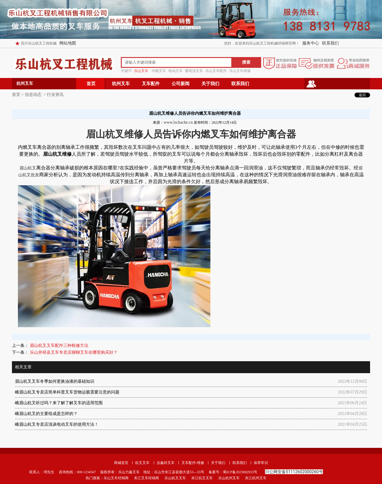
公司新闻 (181, 83)
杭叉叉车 (142, 463)
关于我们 (210, 83)
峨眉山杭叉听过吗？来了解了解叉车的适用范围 (59, 403)
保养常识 (261, 463)
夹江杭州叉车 (256, 478)
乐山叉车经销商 (116, 478)
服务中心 (310, 43)
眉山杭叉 (27, 168)
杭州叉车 (121, 83)
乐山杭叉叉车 (175, 478)
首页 (91, 83)
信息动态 (33, 94)
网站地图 (67, 43)
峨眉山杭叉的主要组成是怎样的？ (46, 413)
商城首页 (121, 463)
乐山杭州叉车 (229, 478)
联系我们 (330, 43)
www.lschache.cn (178, 122)
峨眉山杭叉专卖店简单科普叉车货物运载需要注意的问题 (67, 392)
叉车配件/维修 (192, 463)
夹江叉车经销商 (146, 478)
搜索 (246, 62)
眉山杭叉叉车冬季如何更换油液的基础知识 (54, 381)
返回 (362, 95)
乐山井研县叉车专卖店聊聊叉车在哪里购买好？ (73, 352)
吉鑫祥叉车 (166, 463)
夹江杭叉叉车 (202, 478)
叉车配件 (151, 83)
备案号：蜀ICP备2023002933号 (232, 472)
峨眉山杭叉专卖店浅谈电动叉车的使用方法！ (56, 424)
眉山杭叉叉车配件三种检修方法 (58, 345)
